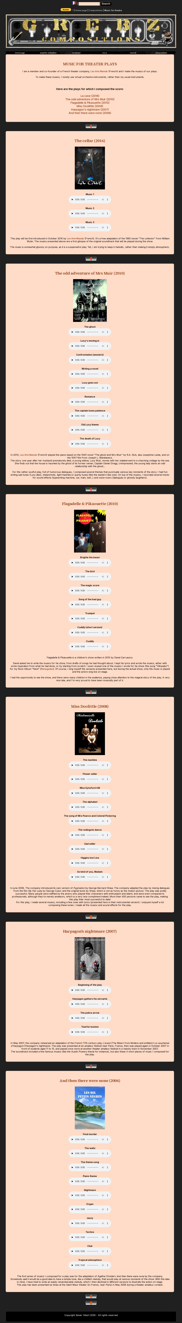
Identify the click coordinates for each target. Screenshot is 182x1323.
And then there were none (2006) (90, 113)
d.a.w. (104, 53)
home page (20, 53)
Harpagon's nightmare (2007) (90, 109)
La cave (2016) (89, 96)
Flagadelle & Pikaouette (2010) (89, 102)
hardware (76, 53)
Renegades (47, 668)
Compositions (96, 10)
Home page (81, 10)
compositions (161, 53)
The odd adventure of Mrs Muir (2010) (89, 99)
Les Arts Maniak (99, 71)
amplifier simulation (48, 53)
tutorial (133, 53)
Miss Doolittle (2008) (89, 106)
